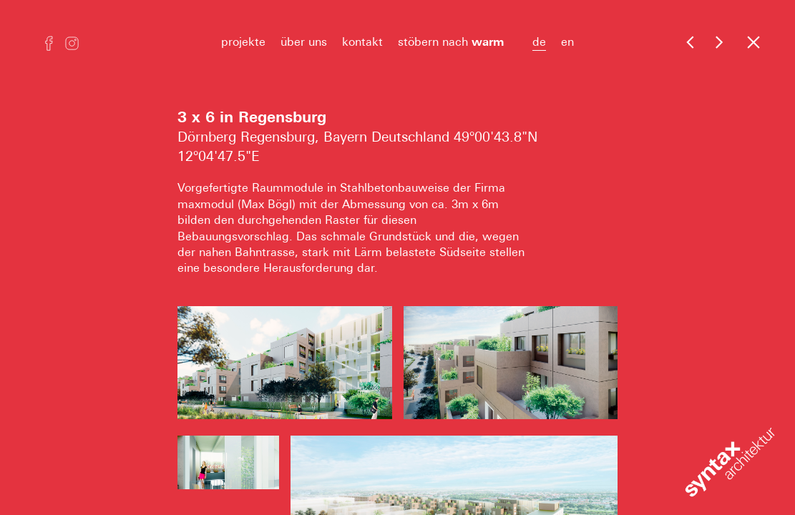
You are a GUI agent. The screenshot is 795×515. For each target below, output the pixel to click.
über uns (304, 42)
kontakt (362, 42)
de (539, 42)
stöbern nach (457, 42)
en (567, 42)
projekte (243, 42)
